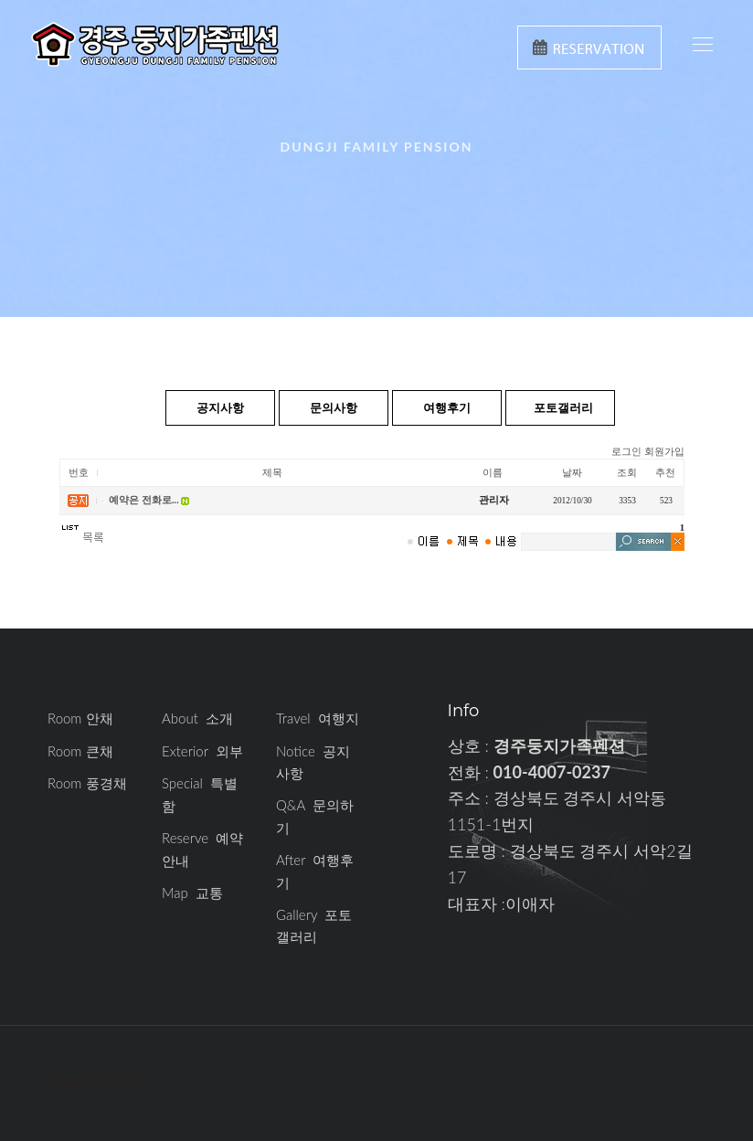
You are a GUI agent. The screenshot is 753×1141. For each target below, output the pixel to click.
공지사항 (220, 407)
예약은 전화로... (144, 500)
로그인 (626, 452)
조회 (627, 473)
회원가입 (664, 452)
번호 (79, 473)
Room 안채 (80, 718)
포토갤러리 (563, 407)
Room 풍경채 (87, 783)
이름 (493, 473)
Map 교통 (192, 892)
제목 (272, 473)
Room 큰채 (80, 751)
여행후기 (447, 407)
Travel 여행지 (317, 718)
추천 (665, 473)
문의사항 (333, 407)
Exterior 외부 (202, 751)
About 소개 (197, 718)
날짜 (572, 473)
